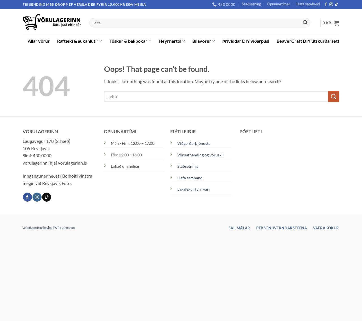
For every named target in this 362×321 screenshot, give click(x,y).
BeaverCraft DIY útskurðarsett (308, 41)
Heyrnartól (172, 41)
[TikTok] (336, 5)
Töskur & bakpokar (130, 41)
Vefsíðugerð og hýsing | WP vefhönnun (48, 227)
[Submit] (305, 23)
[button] (331, 23)
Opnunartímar (278, 4)
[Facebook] (325, 5)
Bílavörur (203, 41)
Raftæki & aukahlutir (79, 41)
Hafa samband (308, 4)
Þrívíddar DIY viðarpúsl (245, 41)
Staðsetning (251, 4)
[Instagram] (331, 5)
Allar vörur (39, 41)
